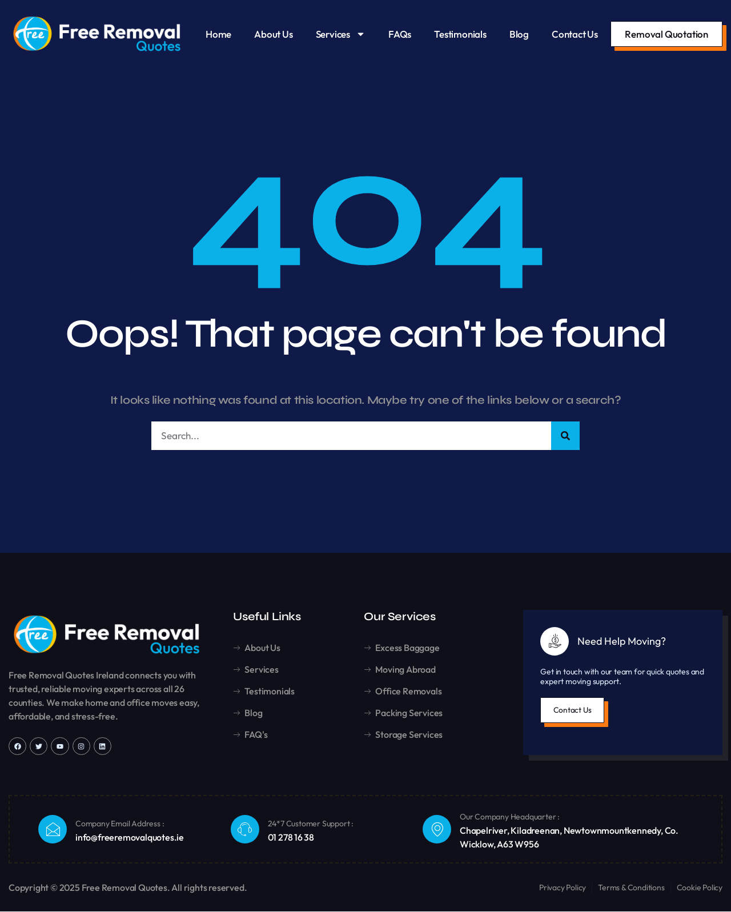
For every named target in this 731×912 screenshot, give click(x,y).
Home (218, 34)
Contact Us (575, 34)
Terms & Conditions (631, 888)
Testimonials (460, 34)
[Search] (565, 436)
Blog (519, 34)
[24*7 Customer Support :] (245, 829)
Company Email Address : (119, 824)
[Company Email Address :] (52, 829)
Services (341, 34)
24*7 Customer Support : (311, 824)
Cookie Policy (699, 888)
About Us (273, 34)
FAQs (399, 34)
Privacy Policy (562, 888)
